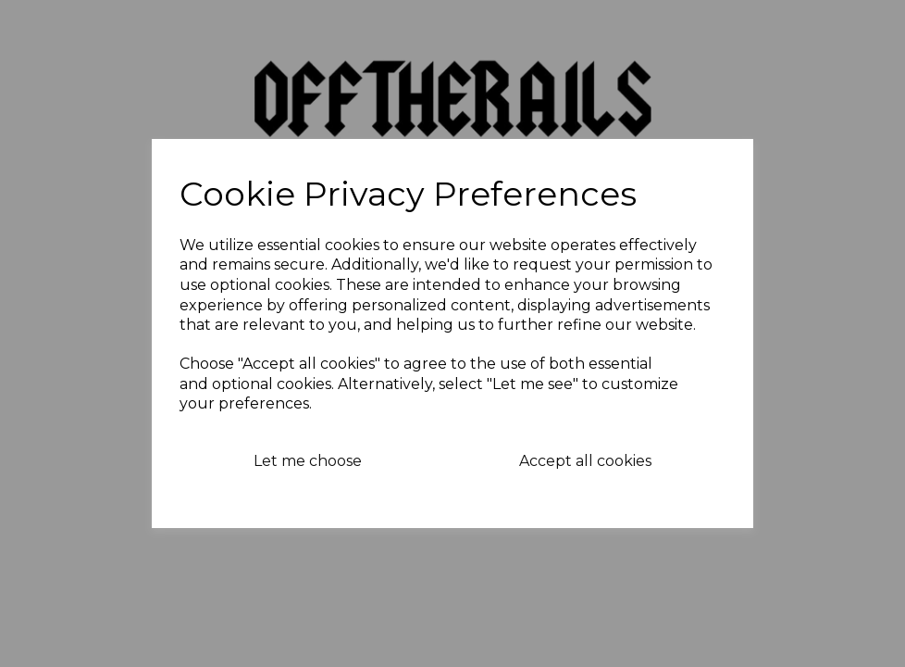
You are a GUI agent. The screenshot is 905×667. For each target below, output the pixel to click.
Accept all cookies (585, 461)
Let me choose (308, 461)
